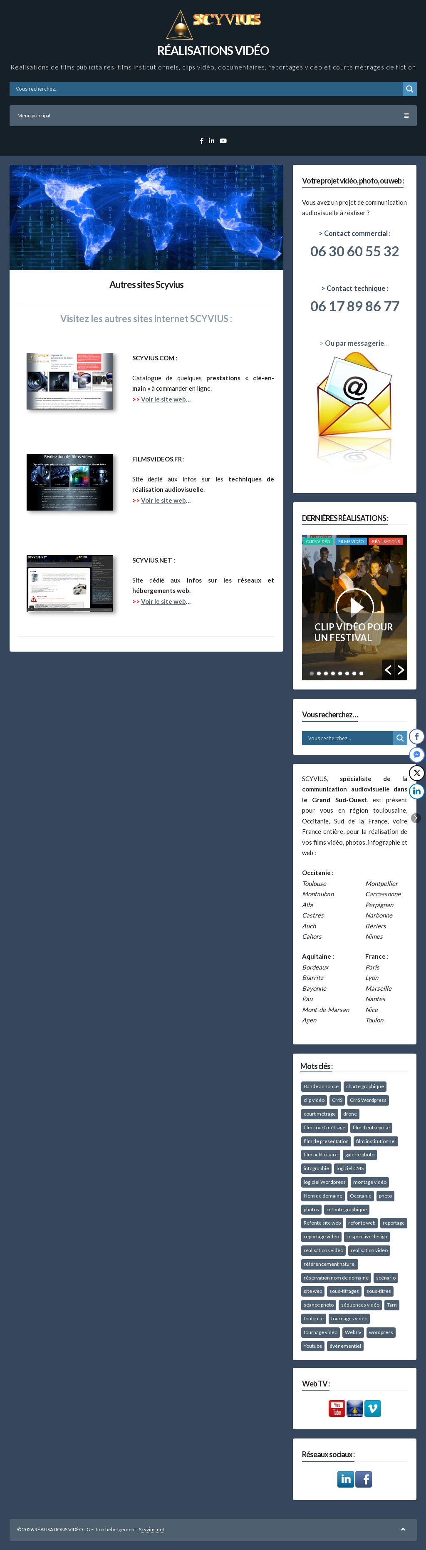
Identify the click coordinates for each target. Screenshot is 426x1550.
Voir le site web (163, 399)
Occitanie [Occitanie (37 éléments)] (361, 1196)
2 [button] (319, 673)
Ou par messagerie (354, 343)
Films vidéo (351, 541)
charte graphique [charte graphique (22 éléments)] (365, 1086)
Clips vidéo (318, 541)
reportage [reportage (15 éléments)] (394, 1223)
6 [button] (347, 673)
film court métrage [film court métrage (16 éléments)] (324, 1127)
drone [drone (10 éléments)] (350, 1114)
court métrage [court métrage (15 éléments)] (320, 1114)
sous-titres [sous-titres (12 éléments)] (379, 1291)
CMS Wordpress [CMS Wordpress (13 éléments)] (368, 1100)
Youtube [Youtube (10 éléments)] (313, 1346)
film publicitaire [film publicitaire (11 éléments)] (321, 1154)
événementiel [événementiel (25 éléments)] (345, 1346)
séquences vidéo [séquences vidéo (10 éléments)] (360, 1305)
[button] (388, 670)
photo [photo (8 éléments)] (385, 1196)
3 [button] (326, 673)
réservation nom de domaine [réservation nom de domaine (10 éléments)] (336, 1278)
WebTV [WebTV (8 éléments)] (353, 1332)
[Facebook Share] (417, 736)
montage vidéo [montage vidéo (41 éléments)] (369, 1182)
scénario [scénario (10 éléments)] (386, 1278)
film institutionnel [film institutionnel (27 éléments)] (376, 1141)
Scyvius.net (151, 1529)
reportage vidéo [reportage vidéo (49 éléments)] (321, 1236)
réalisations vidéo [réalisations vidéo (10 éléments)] (323, 1250)
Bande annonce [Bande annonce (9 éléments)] (321, 1086)
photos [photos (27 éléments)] (311, 1209)
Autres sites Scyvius (146, 284)
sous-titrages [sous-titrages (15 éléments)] (344, 1291)
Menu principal (213, 115)
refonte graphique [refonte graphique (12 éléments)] (347, 1209)
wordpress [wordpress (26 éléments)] (381, 1332)
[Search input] (208, 89)
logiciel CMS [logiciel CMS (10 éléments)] (350, 1168)
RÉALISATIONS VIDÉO (213, 50)
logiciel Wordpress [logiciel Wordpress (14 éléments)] (325, 1182)
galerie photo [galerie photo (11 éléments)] (359, 1154)
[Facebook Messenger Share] (417, 755)
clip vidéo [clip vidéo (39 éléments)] (314, 1100)
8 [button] (361, 673)
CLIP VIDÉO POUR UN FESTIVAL (354, 632)
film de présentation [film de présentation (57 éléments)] (326, 1141)
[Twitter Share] (417, 773)
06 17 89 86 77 (354, 306)
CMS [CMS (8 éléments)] (337, 1100)
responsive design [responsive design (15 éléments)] (367, 1236)
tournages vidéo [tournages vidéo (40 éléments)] (349, 1318)
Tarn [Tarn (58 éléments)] (392, 1305)
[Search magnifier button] (410, 89)
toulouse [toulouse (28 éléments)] (314, 1318)
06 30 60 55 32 (354, 251)
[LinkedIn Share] (417, 791)
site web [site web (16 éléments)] (313, 1291)
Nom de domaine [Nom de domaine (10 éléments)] (323, 1196)
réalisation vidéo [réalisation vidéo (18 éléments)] (369, 1250)
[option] (354, 607)
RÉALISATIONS (386, 541)
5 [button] (340, 673)
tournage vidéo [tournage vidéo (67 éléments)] (320, 1332)
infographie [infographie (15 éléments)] (316, 1168)
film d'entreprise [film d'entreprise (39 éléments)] (371, 1127)
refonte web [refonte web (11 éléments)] (361, 1223)
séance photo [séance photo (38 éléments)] (319, 1305)
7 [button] (354, 673)
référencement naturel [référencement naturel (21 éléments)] (330, 1264)
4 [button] (333, 673)
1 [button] (312, 673)
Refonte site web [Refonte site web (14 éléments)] (322, 1223)
